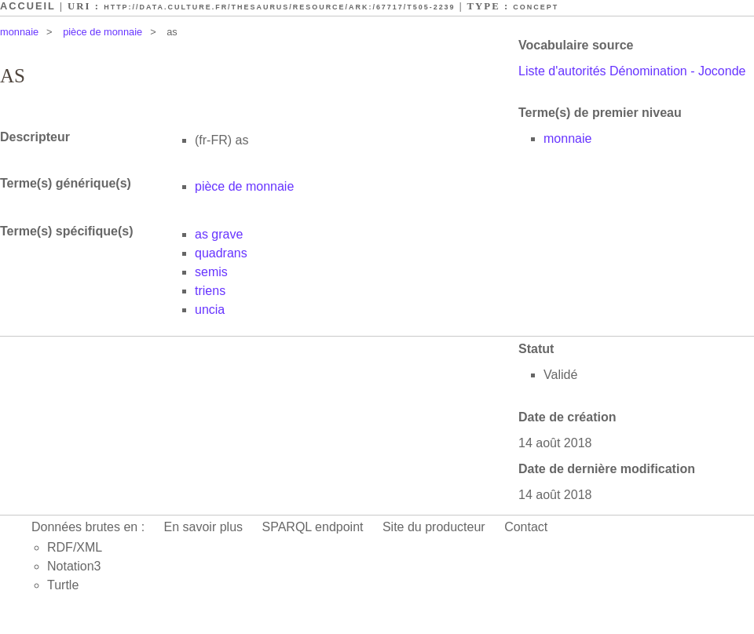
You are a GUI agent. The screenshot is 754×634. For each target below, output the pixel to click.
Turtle (63, 585)
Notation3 (74, 566)
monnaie (19, 32)
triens (210, 290)
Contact (525, 527)
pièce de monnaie (102, 32)
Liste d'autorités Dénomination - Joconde (631, 71)
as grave (219, 234)
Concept (535, 7)
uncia (210, 309)
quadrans (221, 253)
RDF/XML (74, 547)
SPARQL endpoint (313, 527)
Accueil (28, 6)
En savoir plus (203, 527)
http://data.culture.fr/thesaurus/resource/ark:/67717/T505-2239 (279, 7)
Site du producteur (433, 527)
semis (211, 272)
